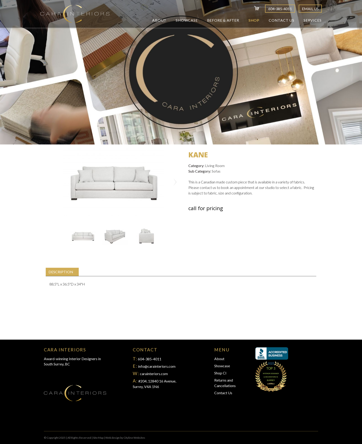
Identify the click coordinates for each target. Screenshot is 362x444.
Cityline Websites (134, 437)
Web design (112, 437)
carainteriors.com (154, 373)
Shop (253, 20)
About (159, 20)
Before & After (223, 20)
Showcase (187, 20)
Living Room (215, 165)
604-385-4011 (280, 8)
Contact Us (281, 20)
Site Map (98, 437)
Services (312, 20)
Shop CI (220, 373)
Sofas (216, 171)
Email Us (310, 8)
